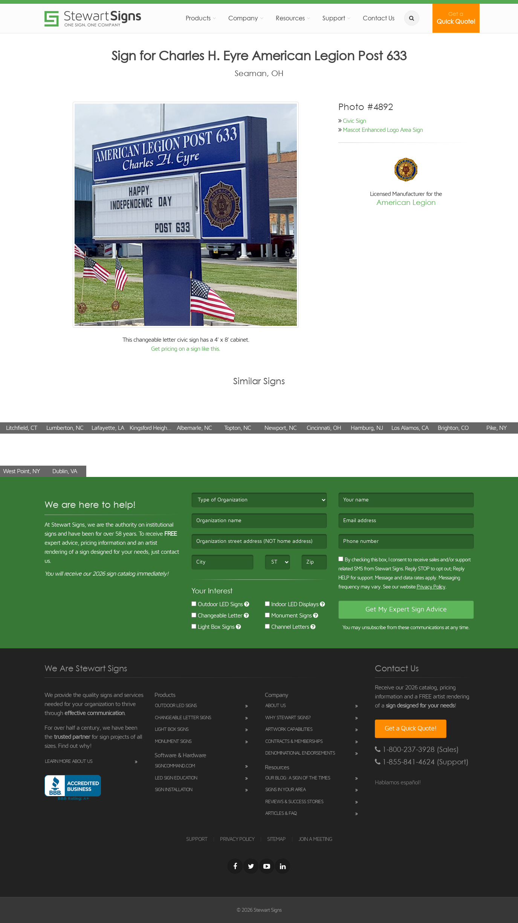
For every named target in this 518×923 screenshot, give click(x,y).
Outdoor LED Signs (217, 604)
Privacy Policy (431, 587)
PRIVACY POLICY (237, 839)
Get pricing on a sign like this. (185, 349)
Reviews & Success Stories (294, 801)
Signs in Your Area (285, 789)
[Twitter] (250, 866)
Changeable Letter (216, 616)
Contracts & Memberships (293, 741)
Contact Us (378, 18)
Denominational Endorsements (300, 753)
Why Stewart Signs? (287, 717)
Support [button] (333, 18)
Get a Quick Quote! (411, 728)
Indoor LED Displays (291, 604)
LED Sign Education (176, 778)
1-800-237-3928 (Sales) (417, 749)
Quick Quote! (456, 18)
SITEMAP (276, 839)
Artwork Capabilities (288, 729)
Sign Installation (173, 789)
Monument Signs (288, 616)
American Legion (406, 202)
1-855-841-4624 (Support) (422, 762)
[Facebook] (235, 866)
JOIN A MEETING (315, 839)
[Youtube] (266, 866)
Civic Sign (354, 121)
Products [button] (198, 18)
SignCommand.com (175, 766)
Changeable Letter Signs (183, 717)
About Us (275, 705)
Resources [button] (290, 18)
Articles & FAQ (280, 813)
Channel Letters (287, 627)
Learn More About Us (68, 761)
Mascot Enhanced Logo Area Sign (383, 130)
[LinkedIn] (282, 866)
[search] (411, 18)
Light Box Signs (212, 627)
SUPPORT (196, 839)
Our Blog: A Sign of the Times (297, 778)
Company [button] (243, 18)
